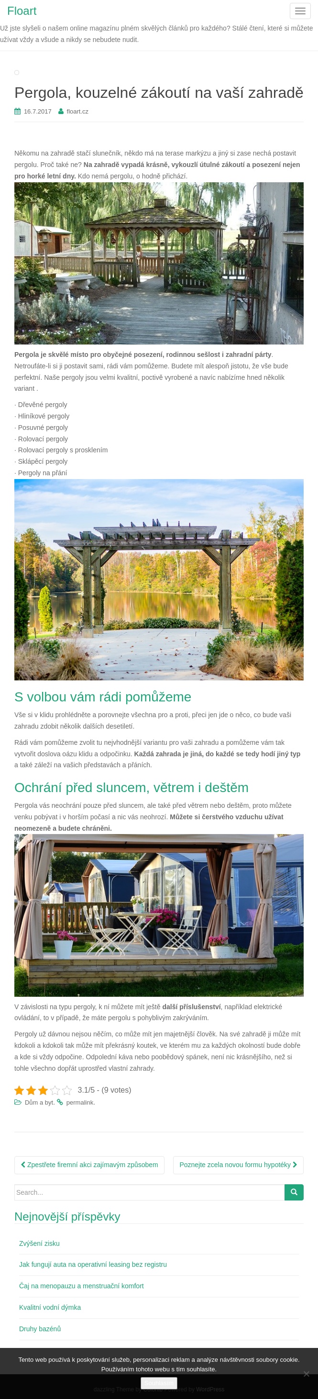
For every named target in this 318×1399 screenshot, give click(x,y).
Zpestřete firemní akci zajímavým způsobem (89, 1165)
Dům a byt (39, 1102)
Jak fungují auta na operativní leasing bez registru (93, 1264)
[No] (306, 1373)
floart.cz (78, 111)
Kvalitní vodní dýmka (50, 1307)
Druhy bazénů (40, 1329)
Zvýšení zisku (39, 1243)
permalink (79, 1102)
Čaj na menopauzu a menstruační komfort (81, 1286)
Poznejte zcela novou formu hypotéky (238, 1165)
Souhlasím (159, 1383)
